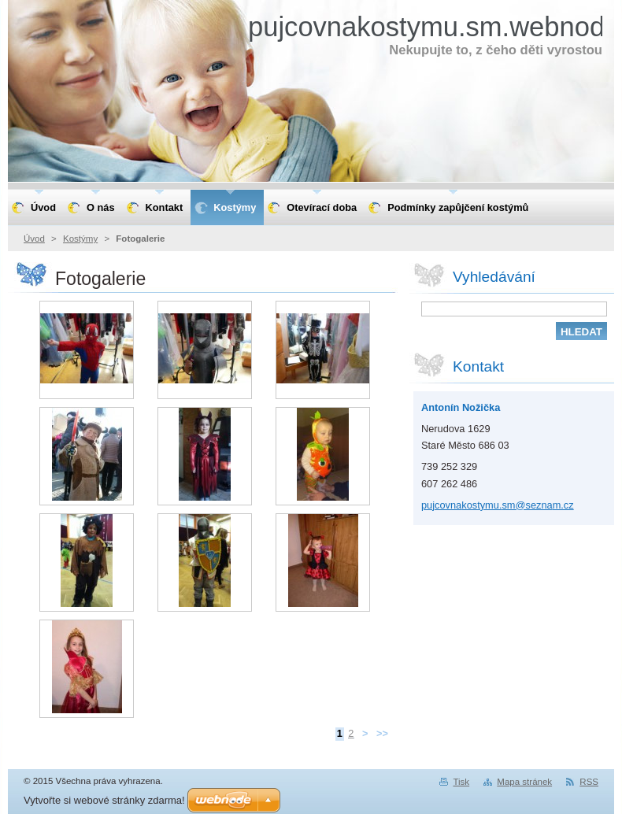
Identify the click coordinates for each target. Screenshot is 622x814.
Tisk (461, 781)
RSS (588, 781)
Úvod (34, 238)
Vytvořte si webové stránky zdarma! (104, 800)
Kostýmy (80, 238)
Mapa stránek (524, 781)
